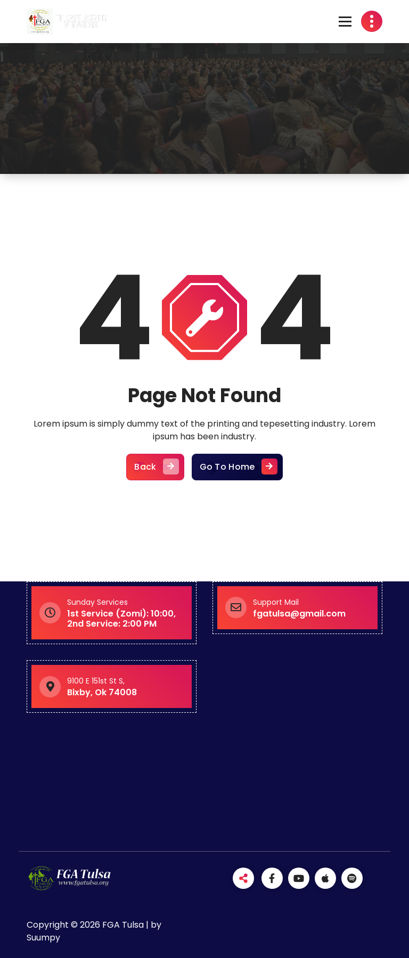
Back (155, 467)
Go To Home (237, 467)
